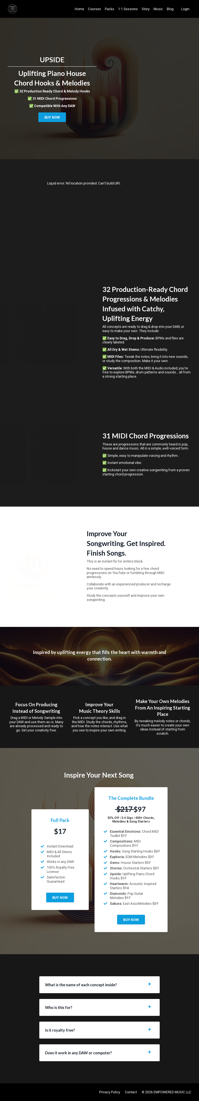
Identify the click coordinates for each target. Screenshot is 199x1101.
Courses (94, 9)
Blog (170, 9)
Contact (131, 1092)
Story (146, 9)
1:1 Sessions (128, 9)
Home (79, 9)
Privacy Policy (109, 1092)
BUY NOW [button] (52, 117)
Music (158, 9)
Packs (109, 9)
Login (185, 9)
